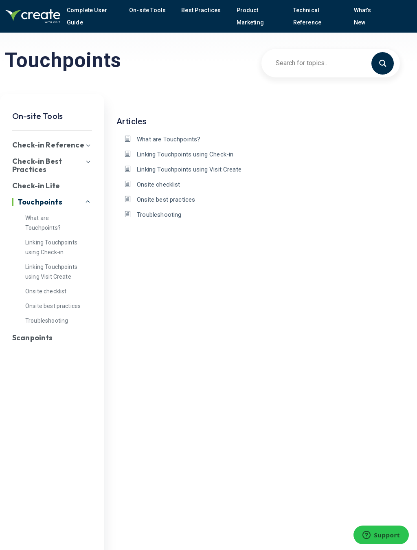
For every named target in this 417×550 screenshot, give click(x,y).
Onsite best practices (53, 306)
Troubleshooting (46, 320)
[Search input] (327, 62)
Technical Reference (308, 16)
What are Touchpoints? (168, 139)
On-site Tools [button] (148, 10)
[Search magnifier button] (386, 62)
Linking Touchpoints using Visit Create (189, 169)
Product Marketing (251, 16)
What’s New (362, 16)
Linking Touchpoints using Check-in (185, 154)
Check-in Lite (36, 186)
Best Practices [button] (201, 10)
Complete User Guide (87, 16)
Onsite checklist (45, 291)
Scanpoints (32, 338)
